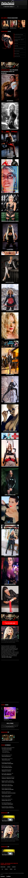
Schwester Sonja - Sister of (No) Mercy (19, 40)
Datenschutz (14, 866)
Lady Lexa (16, 43)
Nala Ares (21, 24)
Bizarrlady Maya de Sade (18, 34)
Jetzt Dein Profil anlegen (6, 656)
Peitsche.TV (6, 869)
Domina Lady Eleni (17, 37)
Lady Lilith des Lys (13, 24)
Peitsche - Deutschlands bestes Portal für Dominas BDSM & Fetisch (9, 864)
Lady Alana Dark (5, 24)
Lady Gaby (16, 45)
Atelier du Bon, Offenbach (8, 720)
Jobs (15, 869)
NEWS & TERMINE (10, 723)
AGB (2, 869)
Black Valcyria (16, 53)
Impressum (8, 866)
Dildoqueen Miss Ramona (18, 48)
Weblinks (11, 869)
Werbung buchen (3, 866)
